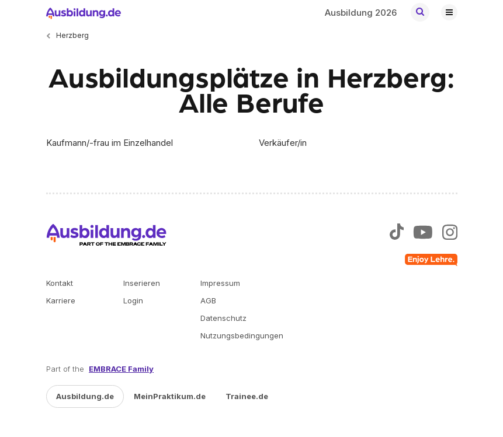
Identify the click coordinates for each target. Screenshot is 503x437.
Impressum (220, 283)
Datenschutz (223, 318)
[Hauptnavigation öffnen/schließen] (449, 12)
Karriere (60, 300)
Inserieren (141, 283)
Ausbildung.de (85, 396)
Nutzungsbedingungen (241, 335)
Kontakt (59, 283)
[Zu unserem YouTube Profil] (423, 233)
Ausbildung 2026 (361, 12)
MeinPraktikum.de (170, 396)
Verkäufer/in (283, 142)
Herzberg (72, 35)
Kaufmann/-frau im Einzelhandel (109, 142)
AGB (208, 300)
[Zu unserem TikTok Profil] (396, 233)
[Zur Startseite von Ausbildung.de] (83, 12)
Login (133, 300)
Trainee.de (247, 396)
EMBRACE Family (121, 368)
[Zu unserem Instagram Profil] (449, 233)
